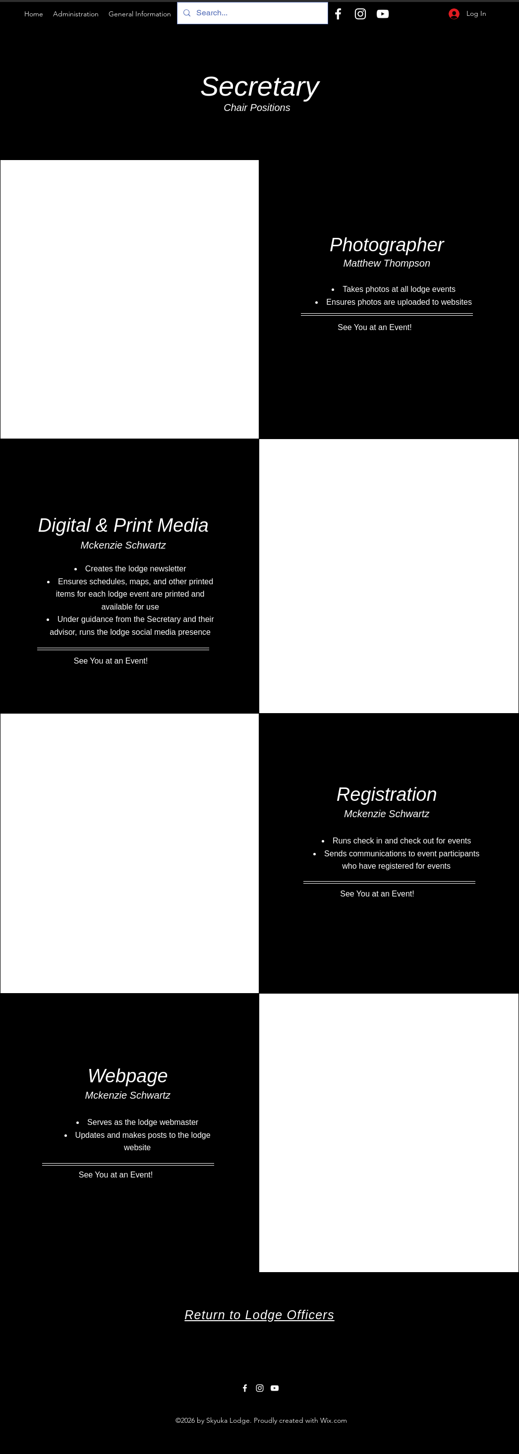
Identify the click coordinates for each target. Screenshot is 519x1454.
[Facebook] (338, 13)
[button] (76, 13)
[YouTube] (382, 13)
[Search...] (251, 13)
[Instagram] (360, 13)
